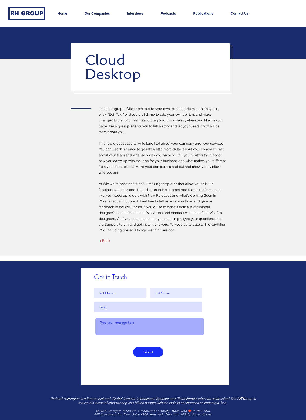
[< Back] (104, 240)
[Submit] (148, 352)
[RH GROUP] (26, 13)
